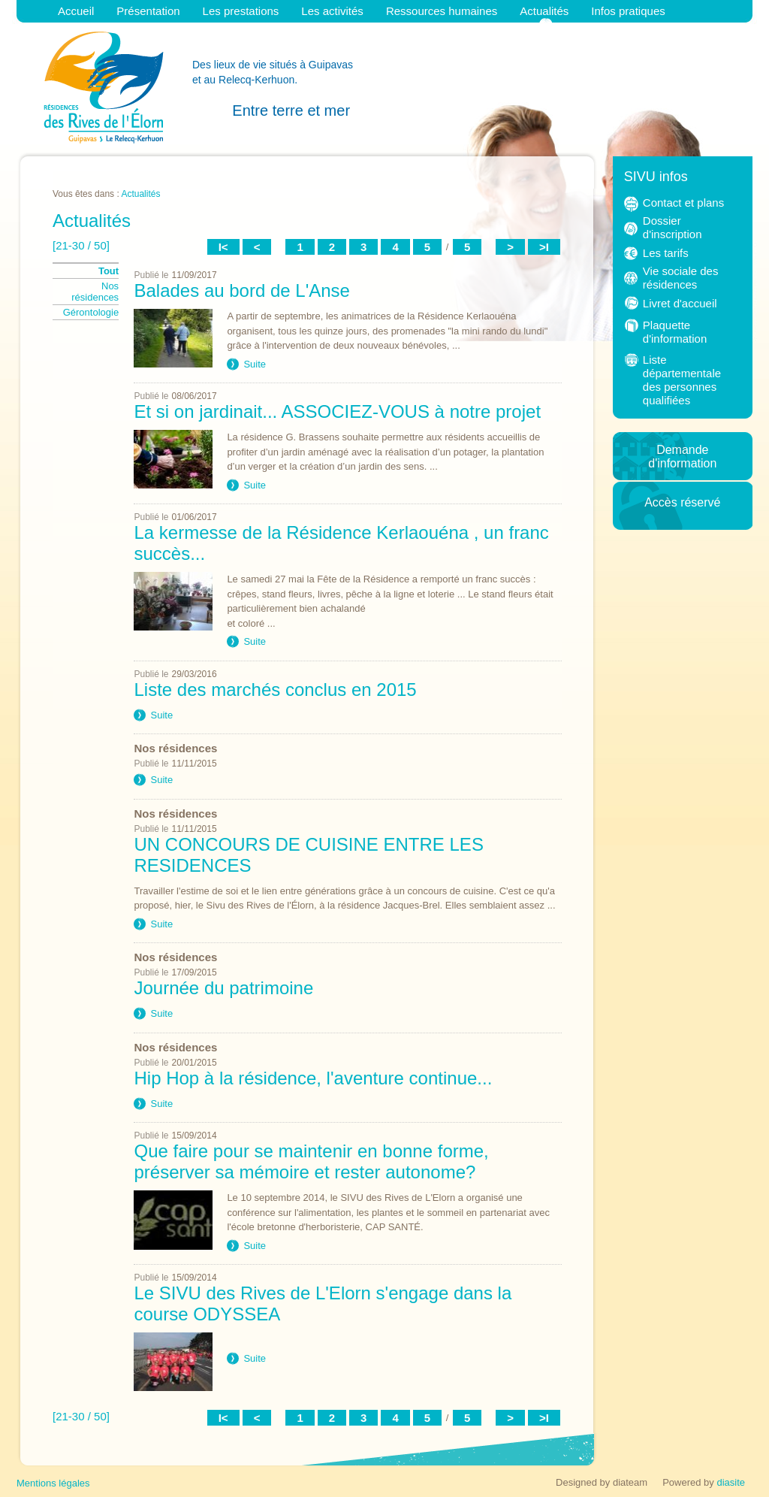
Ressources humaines (441, 11)
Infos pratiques (628, 11)
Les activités (332, 11)
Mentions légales (53, 1483)
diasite (730, 1482)
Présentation (147, 11)
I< (223, 246)
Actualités (544, 11)
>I (544, 246)
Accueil (76, 11)
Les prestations (241, 11)
